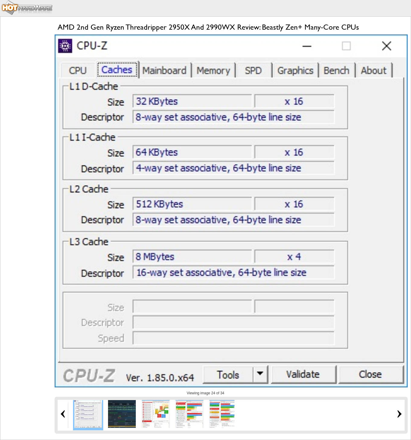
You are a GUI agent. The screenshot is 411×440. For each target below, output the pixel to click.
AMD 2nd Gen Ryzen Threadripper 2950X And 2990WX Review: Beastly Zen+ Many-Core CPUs (208, 27)
